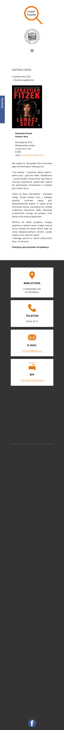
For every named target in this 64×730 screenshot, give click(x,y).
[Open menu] (32, 51)
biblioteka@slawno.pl (32, 351)
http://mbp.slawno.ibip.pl (32, 380)
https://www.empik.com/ (32, 155)
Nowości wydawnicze (24, 80)
